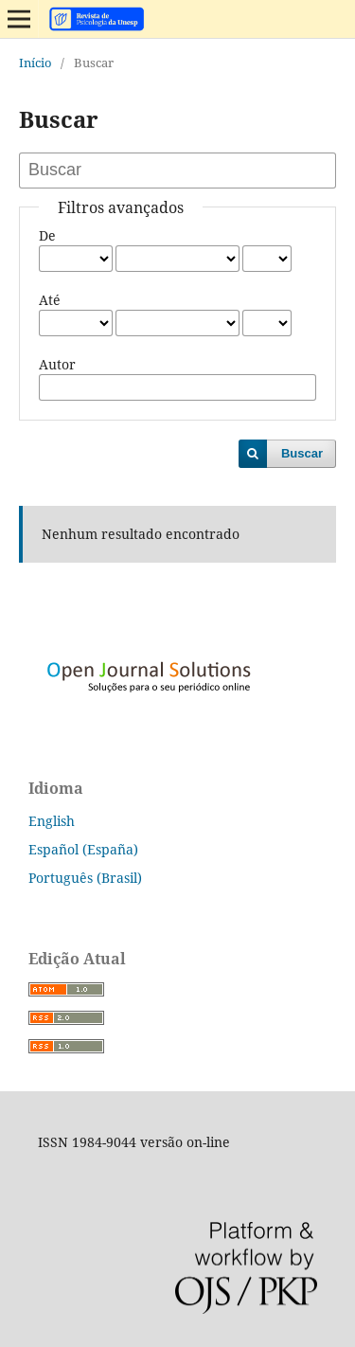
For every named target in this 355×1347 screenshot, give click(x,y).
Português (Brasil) (85, 878)
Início (35, 62)
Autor (57, 364)
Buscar (302, 453)
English (51, 821)
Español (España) (83, 849)
